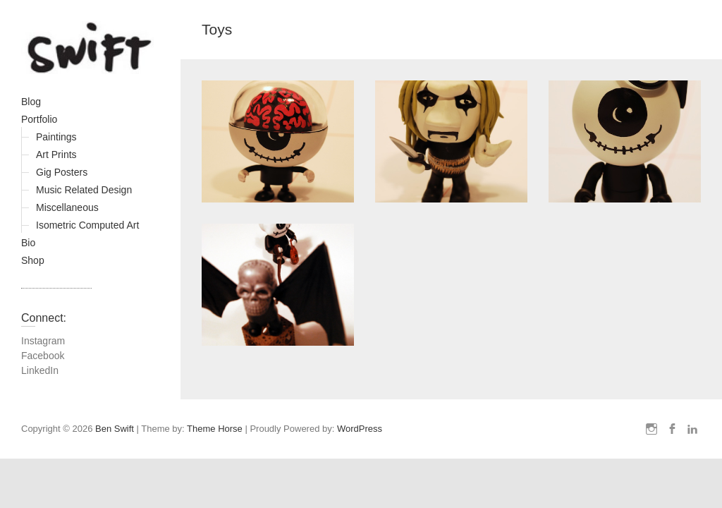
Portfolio (39, 119)
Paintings (56, 137)
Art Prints (56, 154)
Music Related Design (84, 189)
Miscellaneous (67, 207)
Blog (31, 101)
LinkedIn (40, 370)
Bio (28, 242)
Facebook (42, 355)
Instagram (43, 340)
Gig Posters (61, 172)
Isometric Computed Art (87, 225)
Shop (32, 260)
